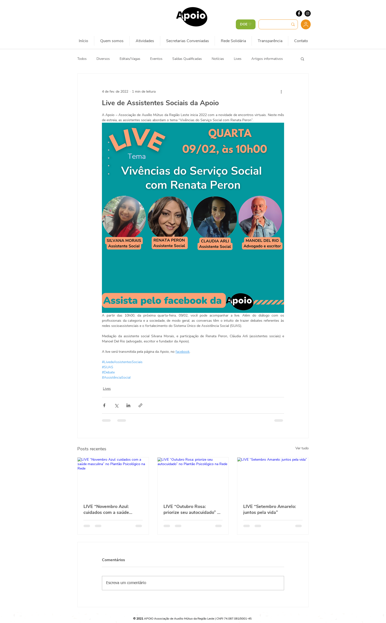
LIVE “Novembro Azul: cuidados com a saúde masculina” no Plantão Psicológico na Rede (106, 509)
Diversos (103, 59)
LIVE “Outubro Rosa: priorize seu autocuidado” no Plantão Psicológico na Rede (193, 509)
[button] (302, 59)
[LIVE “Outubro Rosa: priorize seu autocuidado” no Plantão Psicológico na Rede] (193, 477)
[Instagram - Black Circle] (308, 13)
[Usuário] (306, 24)
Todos (82, 59)
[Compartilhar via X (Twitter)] (116, 405)
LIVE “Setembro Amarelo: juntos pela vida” (269, 509)
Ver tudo (302, 448)
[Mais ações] (281, 91)
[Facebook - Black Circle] (299, 13)
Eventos (156, 59)
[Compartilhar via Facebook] (104, 405)
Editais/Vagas (130, 59)
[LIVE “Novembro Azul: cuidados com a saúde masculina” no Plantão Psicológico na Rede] (113, 477)
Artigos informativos (267, 59)
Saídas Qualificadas (187, 59)
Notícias (218, 59)
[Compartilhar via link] (140, 405)
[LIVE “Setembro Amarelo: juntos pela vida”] (272, 477)
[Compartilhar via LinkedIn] (128, 405)
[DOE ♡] (246, 24)
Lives (237, 59)
